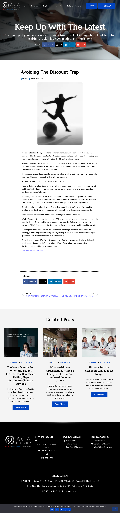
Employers (48, 6)
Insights (70, 6)
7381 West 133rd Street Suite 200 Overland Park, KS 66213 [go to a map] (47, 447)
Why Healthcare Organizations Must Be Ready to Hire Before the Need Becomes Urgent (60, 374)
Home (25, 6)
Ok (52, 510)
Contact (79, 6)
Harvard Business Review (32, 250)
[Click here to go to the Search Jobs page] (91, 6)
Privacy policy (65, 510)
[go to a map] (36, 440)
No (57, 510)
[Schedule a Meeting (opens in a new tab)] (106, 6)
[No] (115, 509)
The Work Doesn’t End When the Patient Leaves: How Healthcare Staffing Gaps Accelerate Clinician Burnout (20, 375)
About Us (60, 6)
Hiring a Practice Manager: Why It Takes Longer (99, 371)
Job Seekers (35, 6)
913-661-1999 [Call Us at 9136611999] (47, 458)
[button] (48, 44)
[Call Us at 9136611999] (47, 454)
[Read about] (21, 407)
